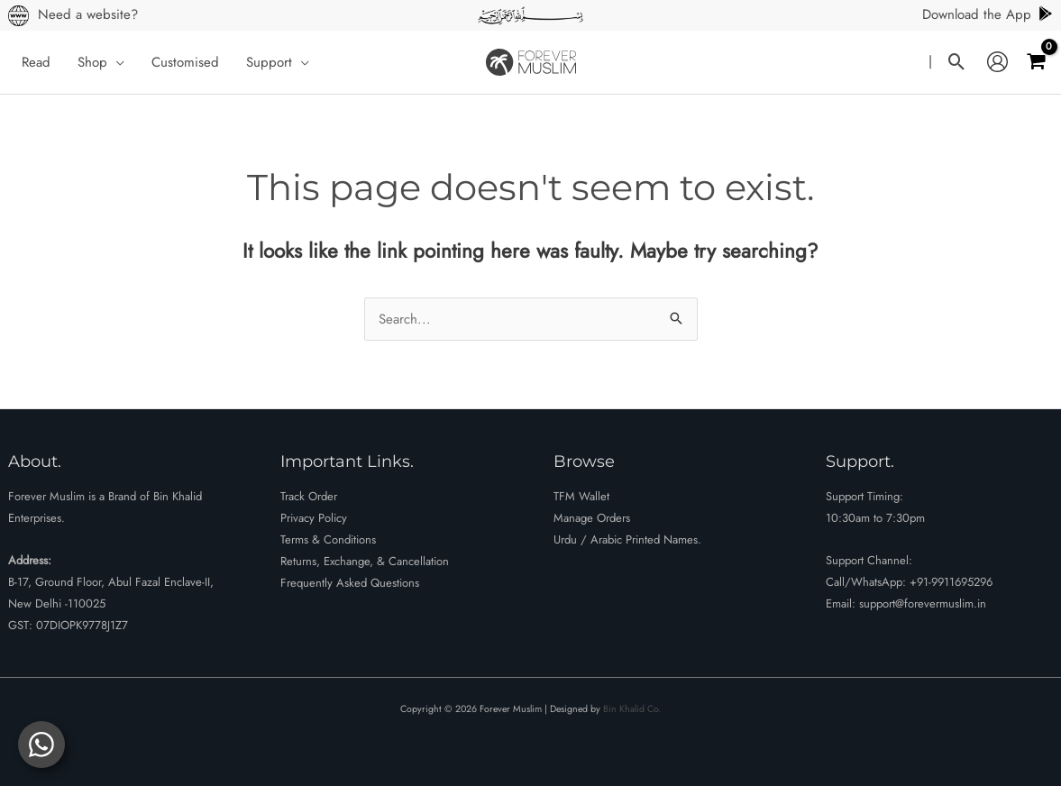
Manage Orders (591, 517)
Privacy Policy (313, 517)
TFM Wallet (581, 496)
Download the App (988, 14)
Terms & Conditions (328, 539)
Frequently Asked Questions (349, 582)
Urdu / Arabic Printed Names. (627, 539)
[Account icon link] (997, 62)
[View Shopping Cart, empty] (1036, 61)
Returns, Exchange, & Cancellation (364, 561)
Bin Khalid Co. (632, 709)
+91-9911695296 (951, 581)
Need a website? (88, 14)
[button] (115, 62)
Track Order (308, 496)
